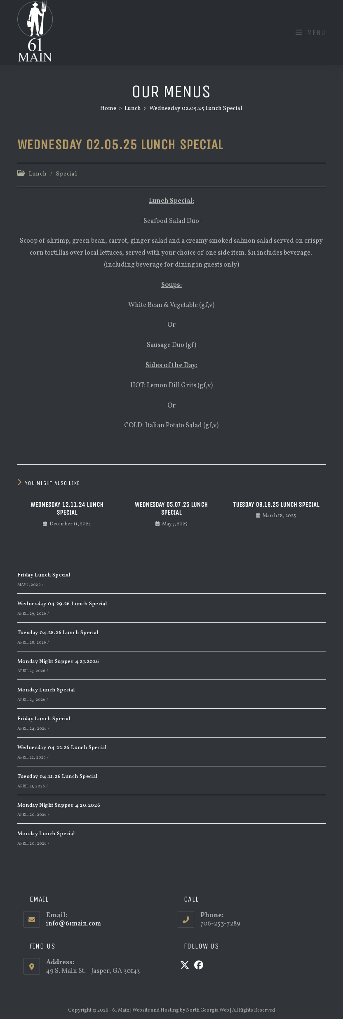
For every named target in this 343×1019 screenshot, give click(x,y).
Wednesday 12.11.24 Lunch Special (67, 508)
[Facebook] (198, 966)
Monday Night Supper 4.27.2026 (58, 661)
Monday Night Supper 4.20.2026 (59, 805)
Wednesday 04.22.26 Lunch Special (62, 748)
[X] (184, 966)
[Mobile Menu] (311, 32)
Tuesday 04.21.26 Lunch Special (57, 776)
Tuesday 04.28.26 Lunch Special (58, 633)
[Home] (108, 108)
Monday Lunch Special (46, 690)
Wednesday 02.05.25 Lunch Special (195, 108)
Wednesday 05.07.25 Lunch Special (171, 508)
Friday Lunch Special (43, 575)
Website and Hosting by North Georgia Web (180, 1010)
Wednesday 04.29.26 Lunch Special (62, 604)
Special (66, 174)
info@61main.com (73, 923)
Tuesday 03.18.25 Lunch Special (276, 504)
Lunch (38, 174)
